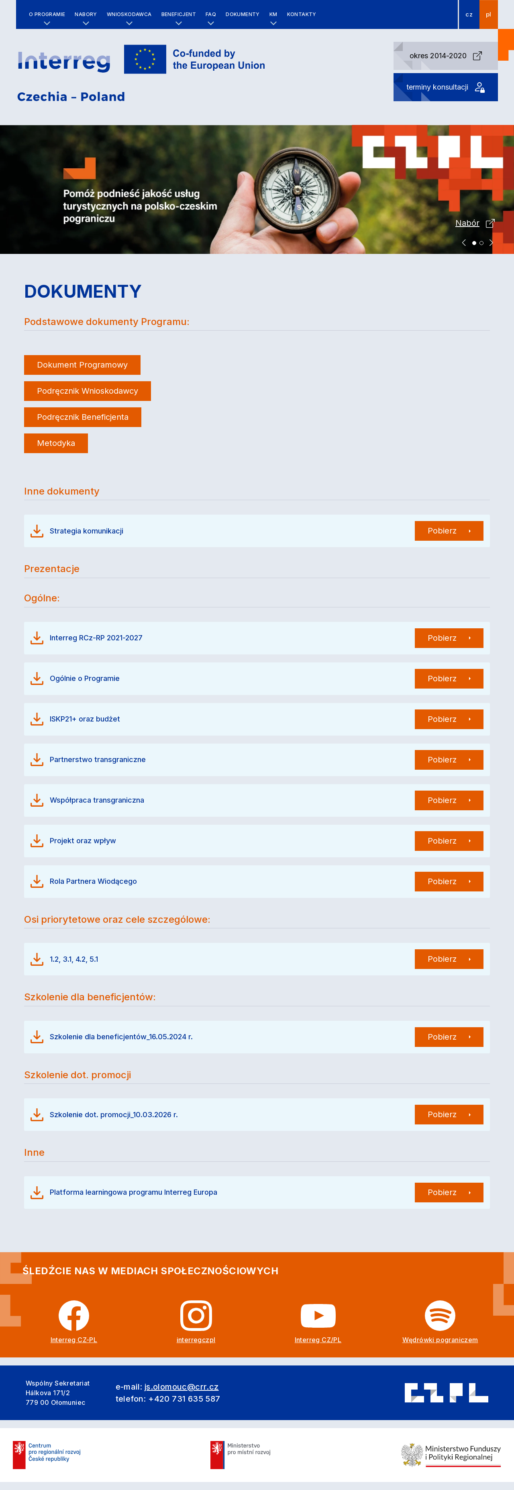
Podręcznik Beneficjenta (82, 417)
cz (469, 14)
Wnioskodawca (129, 14)
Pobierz (442, 531)
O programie (47, 14)
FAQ (211, 14)
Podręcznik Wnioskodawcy (87, 391)
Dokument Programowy (82, 365)
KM (273, 14)
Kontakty (301, 14)
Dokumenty (243, 14)
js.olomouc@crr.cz (182, 1387)
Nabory (86, 14)
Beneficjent (178, 14)
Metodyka (56, 443)
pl (489, 14)
